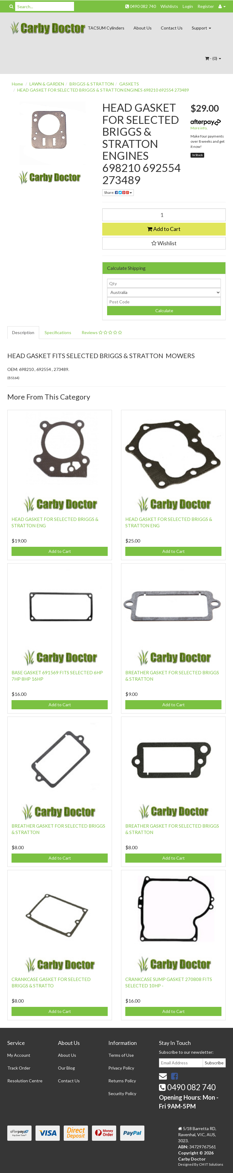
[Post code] (164, 301)
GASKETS (129, 83)
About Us (142, 27)
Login (188, 6)
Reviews (102, 332)
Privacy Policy (121, 1067)
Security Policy (122, 1093)
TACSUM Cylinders (106, 27)
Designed (186, 1164)
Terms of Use (121, 1055)
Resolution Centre (24, 1080)
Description (23, 332)
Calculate (163, 310)
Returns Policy (122, 1080)
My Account (18, 1055)
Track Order (18, 1067)
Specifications (58, 332)
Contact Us (172, 27)
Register (206, 6)
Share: (118, 192)
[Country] (164, 292)
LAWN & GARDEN (46, 83)
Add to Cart (164, 228)
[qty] (164, 283)
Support (201, 27)
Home (17, 83)
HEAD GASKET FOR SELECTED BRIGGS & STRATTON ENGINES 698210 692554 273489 (103, 90)
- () (213, 58)
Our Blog (66, 1067)
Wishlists (169, 6)
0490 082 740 (140, 6)
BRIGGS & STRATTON (91, 83)
